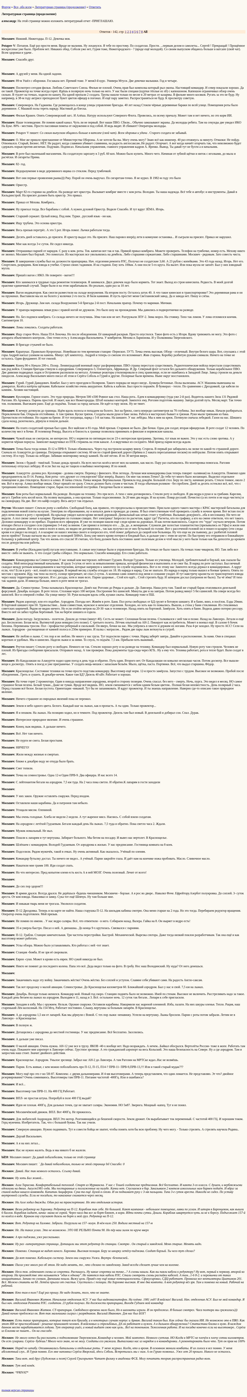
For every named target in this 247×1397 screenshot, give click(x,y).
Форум (6, 7)
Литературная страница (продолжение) (60, 7)
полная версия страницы (18, 1390)
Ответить (95, 7)
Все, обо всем (22, 7)
